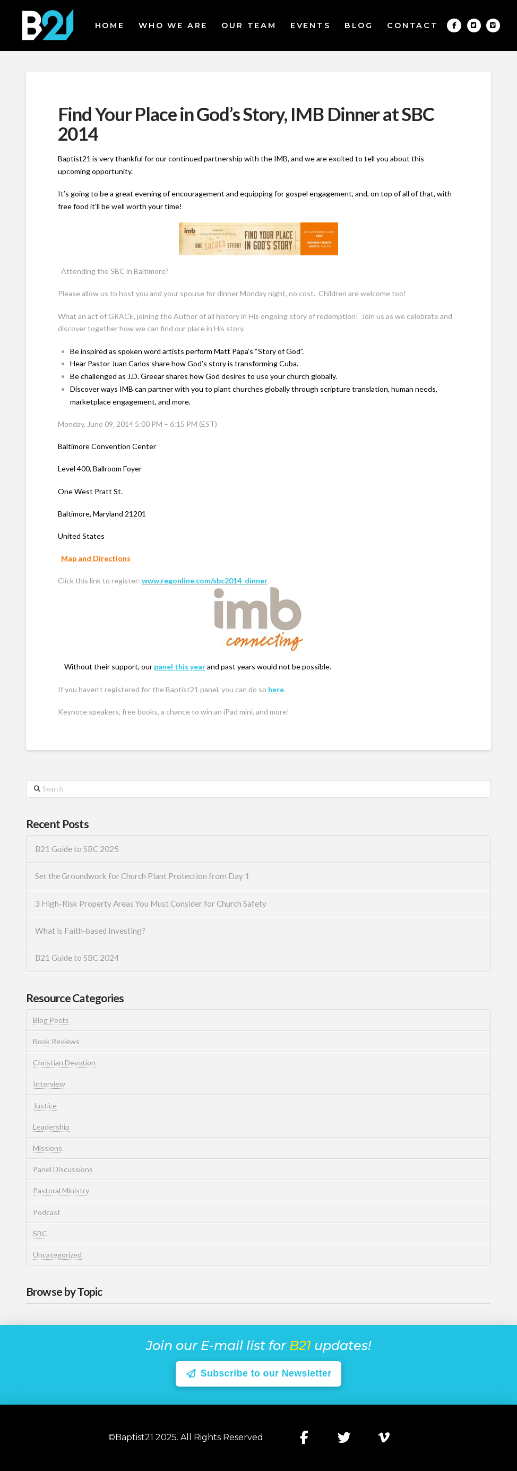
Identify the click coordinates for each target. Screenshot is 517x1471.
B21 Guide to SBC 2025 (77, 849)
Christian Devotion (64, 1062)
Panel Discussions (63, 1169)
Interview (49, 1083)
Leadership (51, 1126)
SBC (40, 1233)
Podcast (47, 1212)
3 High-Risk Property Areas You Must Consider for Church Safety (151, 903)
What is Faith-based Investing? (90, 930)
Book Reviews (56, 1041)
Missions (47, 1147)
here (276, 689)
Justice (45, 1105)
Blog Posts (51, 1020)
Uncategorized (57, 1254)
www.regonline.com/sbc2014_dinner (205, 580)
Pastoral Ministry (61, 1190)
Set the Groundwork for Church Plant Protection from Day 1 (142, 876)
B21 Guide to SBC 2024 (77, 957)
